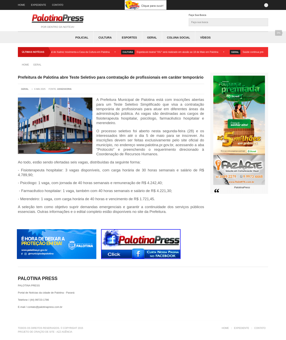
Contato (57, 5)
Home (21, 5)
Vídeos (205, 37)
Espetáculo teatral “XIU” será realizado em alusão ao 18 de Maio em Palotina (178, 52)
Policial (81, 37)
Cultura (105, 37)
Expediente (38, 5)
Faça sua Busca (197, 15)
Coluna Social (178, 37)
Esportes (129, 37)
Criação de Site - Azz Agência (53, 331)
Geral (152, 37)
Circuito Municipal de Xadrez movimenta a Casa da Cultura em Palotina (73, 52)
